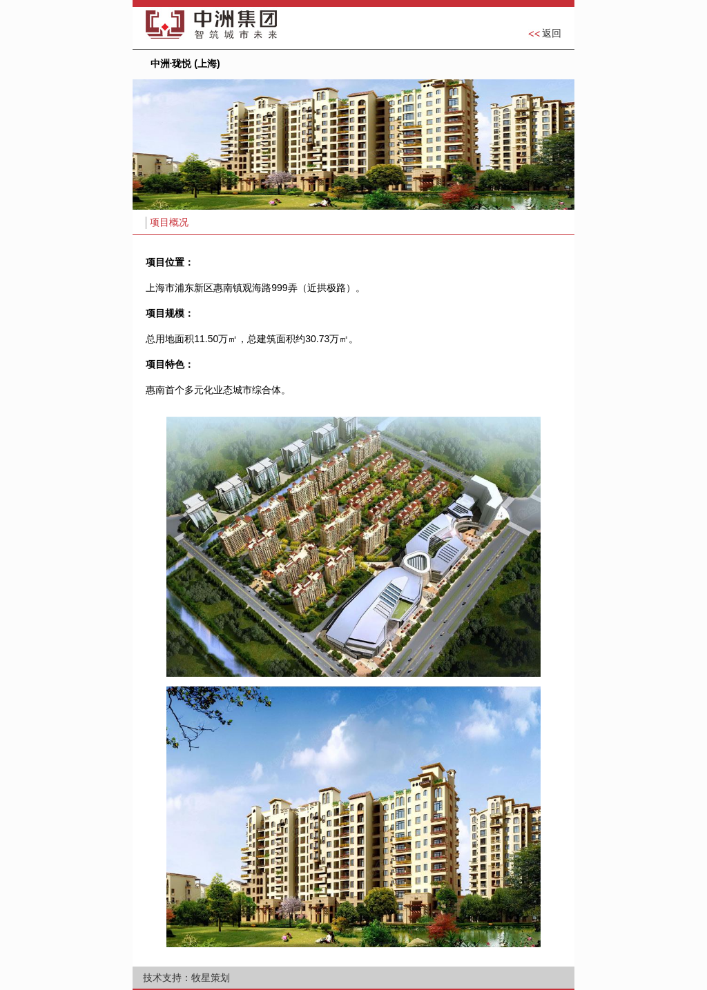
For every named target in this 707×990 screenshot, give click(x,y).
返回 (551, 33)
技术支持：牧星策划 (186, 977)
